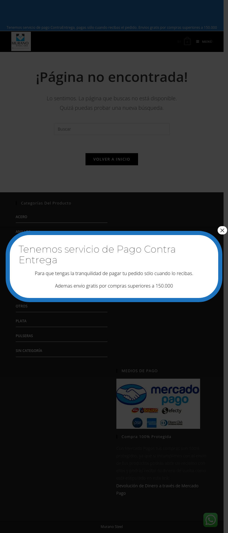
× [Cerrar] (222, 230)
